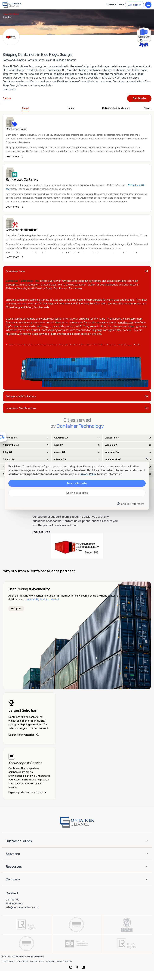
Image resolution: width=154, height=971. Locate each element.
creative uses (125, 322)
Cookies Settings (64, 961)
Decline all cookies (77, 492)
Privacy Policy (8, 961)
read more (9, 89)
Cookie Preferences (130, 504)
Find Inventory (14, 903)
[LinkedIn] (83, 967)
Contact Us (12, 899)
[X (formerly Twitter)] (77, 967)
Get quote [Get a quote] (16, 608)
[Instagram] (71, 967)
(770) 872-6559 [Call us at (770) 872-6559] (115, 5)
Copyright (50, 961)
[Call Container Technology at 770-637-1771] (7, 98)
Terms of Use (22, 961)
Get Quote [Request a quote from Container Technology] (139, 98)
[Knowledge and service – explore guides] (29, 774)
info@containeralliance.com (22, 907)
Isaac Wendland (11, 14)
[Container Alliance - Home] (77, 822)
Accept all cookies (77, 483)
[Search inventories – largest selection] (29, 718)
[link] (77, 138)
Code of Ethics (37, 961)
